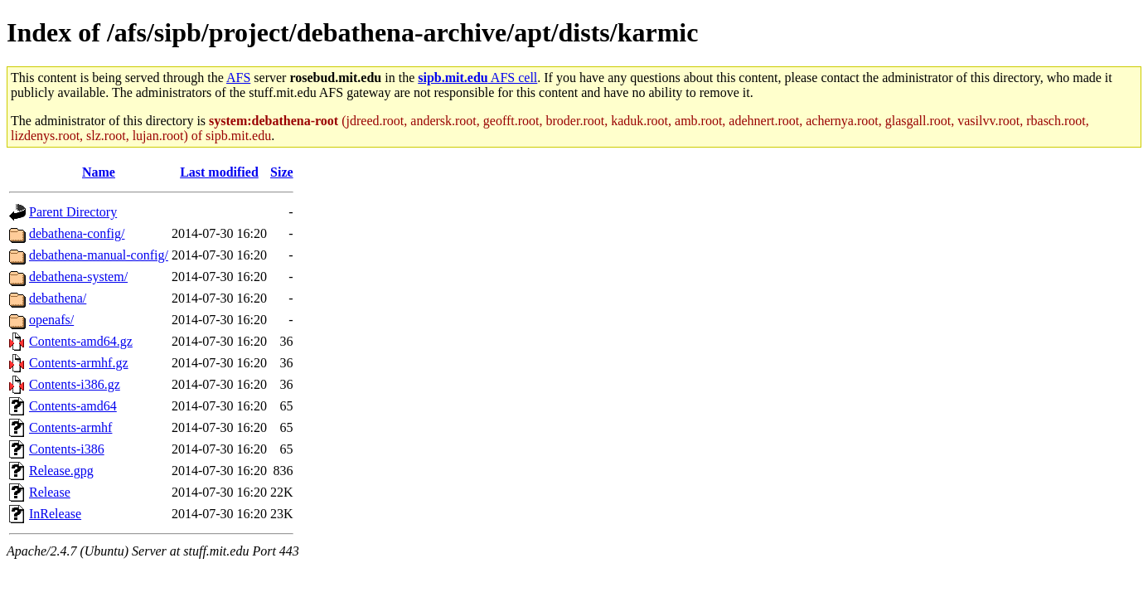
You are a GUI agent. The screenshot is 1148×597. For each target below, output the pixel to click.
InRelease (55, 514)
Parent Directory (73, 212)
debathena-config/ (77, 233)
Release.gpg (61, 471)
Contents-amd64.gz (81, 341)
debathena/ (57, 298)
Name (98, 172)
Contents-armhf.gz (78, 363)
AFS (238, 77)
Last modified (219, 172)
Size (281, 172)
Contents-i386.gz (74, 384)
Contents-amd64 (73, 406)
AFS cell (477, 77)
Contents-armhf (70, 427)
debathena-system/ (78, 276)
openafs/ (51, 320)
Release (49, 492)
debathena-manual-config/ (98, 255)
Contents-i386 (66, 449)
